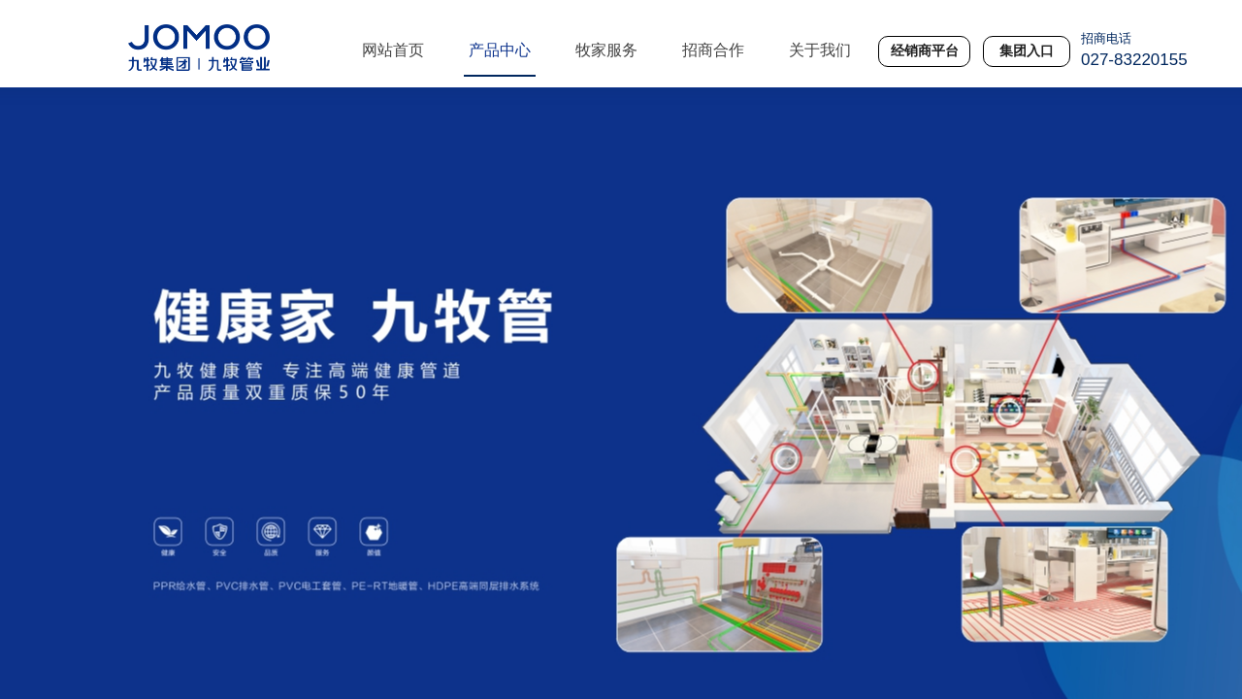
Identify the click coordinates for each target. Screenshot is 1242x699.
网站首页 (393, 50)
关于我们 (820, 50)
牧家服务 (606, 50)
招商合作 (713, 50)
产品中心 (500, 50)
